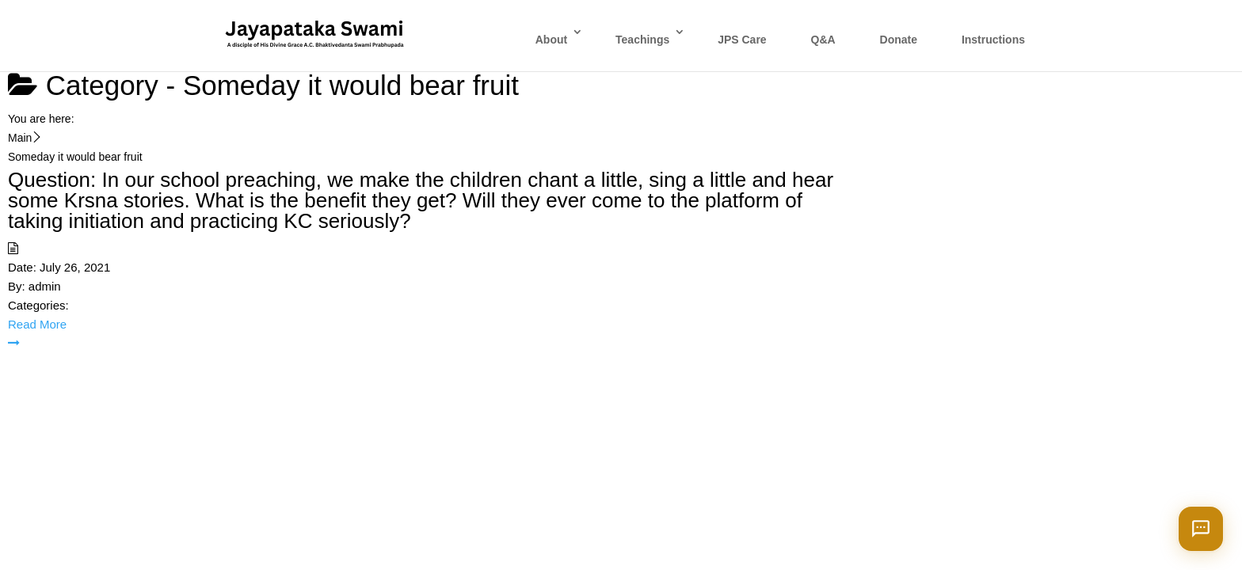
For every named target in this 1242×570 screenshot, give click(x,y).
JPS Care (742, 39)
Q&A (823, 39)
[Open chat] (1201, 529)
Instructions (993, 39)
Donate (898, 39)
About (551, 39)
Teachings (642, 39)
